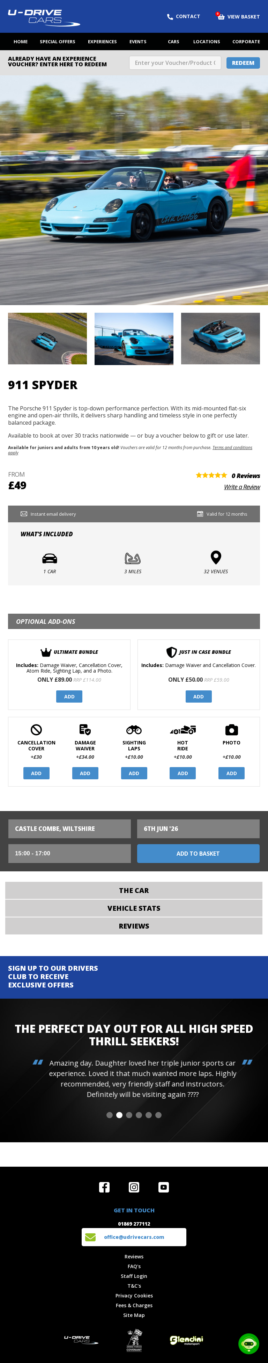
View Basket (239, 16)
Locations (206, 41)
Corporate (246, 41)
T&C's (134, 1285)
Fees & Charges (134, 1305)
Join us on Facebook (104, 1187)
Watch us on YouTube (163, 1187)
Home (21, 41)
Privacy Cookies (134, 1295)
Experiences (102, 41)
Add (69, 696)
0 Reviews (246, 475)
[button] (109, 1115)
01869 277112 (134, 1223)
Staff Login (134, 1276)
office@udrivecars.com (134, 1237)
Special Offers (57, 41)
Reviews (134, 1256)
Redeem (243, 63)
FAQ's (134, 1266)
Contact (183, 16)
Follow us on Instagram (134, 1187)
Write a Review (242, 487)
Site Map (134, 1315)
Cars (173, 41)
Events (138, 41)
